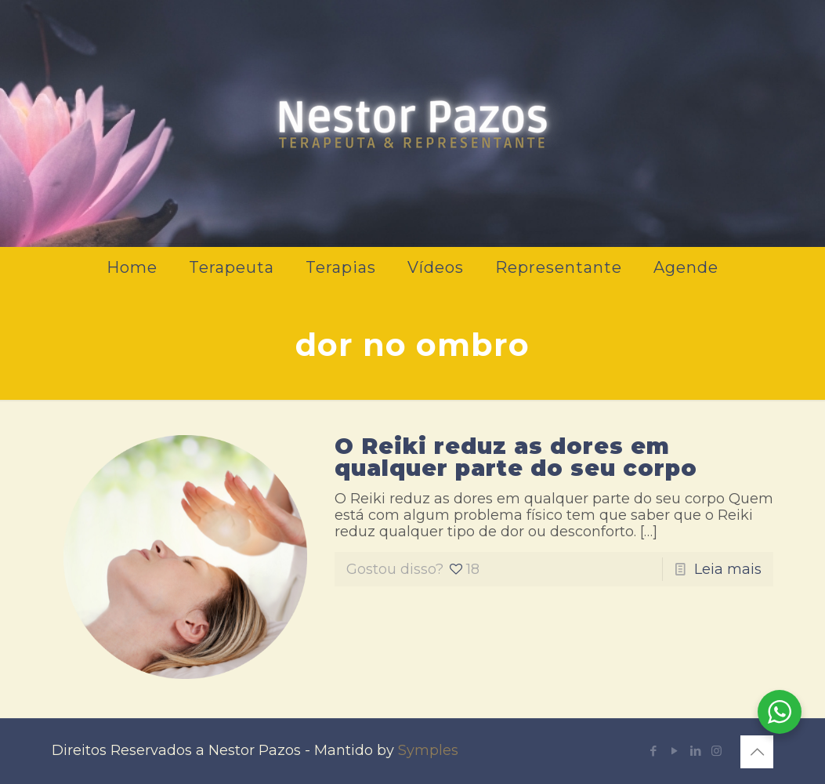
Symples (428, 750)
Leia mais (728, 569)
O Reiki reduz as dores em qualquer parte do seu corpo (516, 457)
